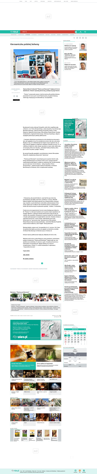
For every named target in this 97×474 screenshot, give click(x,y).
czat (31, 1)
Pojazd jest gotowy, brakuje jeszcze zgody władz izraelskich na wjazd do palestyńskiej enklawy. (71, 238)
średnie (24, 315)
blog (26, 1)
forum (20, 1)
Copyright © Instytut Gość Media (26, 472)
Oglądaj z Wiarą (13, 428)
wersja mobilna (74, 1)
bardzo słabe (17, 315)
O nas (21, 471)
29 (65, 333)
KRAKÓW (41, 268)
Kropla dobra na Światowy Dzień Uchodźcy (19, 307)
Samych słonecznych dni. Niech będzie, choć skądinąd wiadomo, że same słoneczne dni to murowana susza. (70, 68)
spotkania (43, 1)
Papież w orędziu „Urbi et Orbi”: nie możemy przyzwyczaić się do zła (71, 210)
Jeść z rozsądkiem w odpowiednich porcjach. (71, 261)
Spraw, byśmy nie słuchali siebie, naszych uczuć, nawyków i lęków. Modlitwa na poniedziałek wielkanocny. (22, 366)
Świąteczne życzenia (70, 64)
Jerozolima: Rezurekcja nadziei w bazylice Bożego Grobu (70, 146)
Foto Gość (39, 471)
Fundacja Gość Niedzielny (51, 471)
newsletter (80, 38)
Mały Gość (66, 1)
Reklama (43, 471)
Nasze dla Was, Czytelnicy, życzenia (69, 54)
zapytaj (36, 1)
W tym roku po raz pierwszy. (69, 229)
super (31, 315)
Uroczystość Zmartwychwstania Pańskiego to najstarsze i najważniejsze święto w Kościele (70, 246)
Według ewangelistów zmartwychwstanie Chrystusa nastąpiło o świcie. (73, 251)
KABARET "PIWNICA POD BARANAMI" (20, 268)
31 (72, 333)
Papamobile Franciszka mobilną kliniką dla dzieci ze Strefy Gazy (71, 234)
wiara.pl (15, 31)
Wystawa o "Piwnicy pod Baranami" (19, 292)
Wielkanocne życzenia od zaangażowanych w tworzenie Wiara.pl (70, 57)
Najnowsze (65, 140)
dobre (28, 315)
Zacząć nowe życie (16, 363)
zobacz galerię (56, 83)
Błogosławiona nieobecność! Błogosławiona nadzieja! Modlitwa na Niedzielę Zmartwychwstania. (47, 366)
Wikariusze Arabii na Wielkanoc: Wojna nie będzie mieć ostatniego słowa (70, 164)
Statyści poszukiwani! (30, 306)
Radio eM (49, 1)
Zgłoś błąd (84, 470)
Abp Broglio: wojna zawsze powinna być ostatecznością (69, 267)
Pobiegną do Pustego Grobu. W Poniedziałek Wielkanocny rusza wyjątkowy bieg (70, 195)
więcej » (21, 381)
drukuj (17, 96)
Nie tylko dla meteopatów (68, 347)
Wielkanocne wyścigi (70, 45)
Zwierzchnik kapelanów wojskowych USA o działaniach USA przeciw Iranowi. (70, 270)
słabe (21, 315)
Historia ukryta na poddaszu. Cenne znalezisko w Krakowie (46, 306)
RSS (80, 470)
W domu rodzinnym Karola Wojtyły (46, 309)
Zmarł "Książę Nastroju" (19, 309)
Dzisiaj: (75, 327)
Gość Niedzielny (57, 1)
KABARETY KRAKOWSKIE (34, 268)
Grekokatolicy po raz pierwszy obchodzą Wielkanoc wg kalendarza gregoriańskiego (71, 225)
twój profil (80, 31)
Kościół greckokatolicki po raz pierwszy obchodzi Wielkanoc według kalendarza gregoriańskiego (71, 289)
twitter (86, 38)
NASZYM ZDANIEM (66, 40)
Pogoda (75, 349)
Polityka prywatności (61, 471)
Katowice (75, 351)
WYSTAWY (45, 268)
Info (24, 32)
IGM (23, 471)
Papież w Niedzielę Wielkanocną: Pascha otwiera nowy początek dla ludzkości (70, 278)
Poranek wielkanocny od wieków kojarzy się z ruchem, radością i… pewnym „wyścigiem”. (70, 48)
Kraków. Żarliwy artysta (47, 307)
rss (77, 38)
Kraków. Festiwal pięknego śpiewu (35, 307)
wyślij (14, 96)
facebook (83, 38)
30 (68, 333)
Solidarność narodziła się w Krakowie (31, 309)
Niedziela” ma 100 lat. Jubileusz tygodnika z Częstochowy (70, 181)
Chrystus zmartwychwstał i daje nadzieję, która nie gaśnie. (70, 282)
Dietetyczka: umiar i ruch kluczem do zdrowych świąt (71, 257)
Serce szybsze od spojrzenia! (45, 363)
